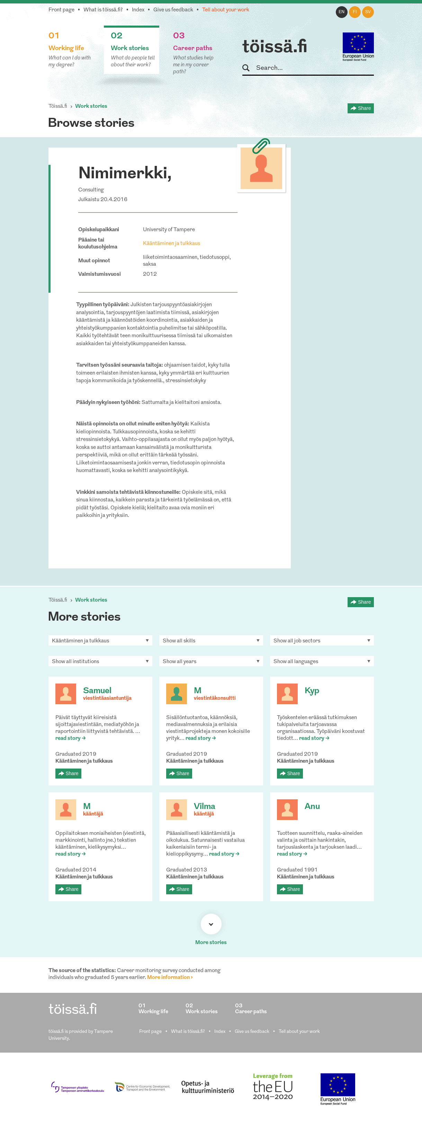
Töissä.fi (57, 106)
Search (249, 68)
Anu (312, 807)
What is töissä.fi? (103, 10)
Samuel (97, 691)
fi (355, 12)
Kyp (312, 691)
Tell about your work (225, 10)
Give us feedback (173, 10)
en (341, 12)
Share (364, 108)
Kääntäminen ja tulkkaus (171, 243)
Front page (61, 10)
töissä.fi (274, 48)
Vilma (204, 807)
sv (368, 12)
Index (138, 10)
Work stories (91, 106)
